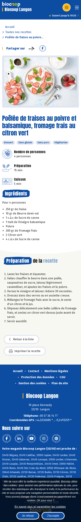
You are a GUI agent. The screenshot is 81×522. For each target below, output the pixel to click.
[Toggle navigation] (77, 8)
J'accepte (53, 515)
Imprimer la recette (24, 351)
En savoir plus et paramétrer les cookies (40, 506)
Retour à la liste (21, 339)
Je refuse (28, 515)
